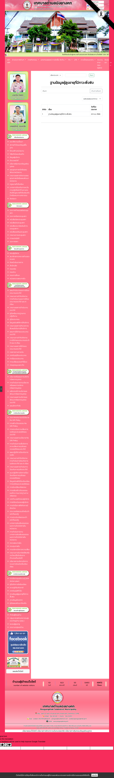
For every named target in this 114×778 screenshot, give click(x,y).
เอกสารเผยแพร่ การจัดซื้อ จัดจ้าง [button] (53, 59)
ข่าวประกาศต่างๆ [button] (18, 59)
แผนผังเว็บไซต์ (18, 671)
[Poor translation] (8, 744)
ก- (110, 65)
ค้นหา (91, 75)
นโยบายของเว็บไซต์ (29, 731)
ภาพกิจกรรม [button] (33, 59)
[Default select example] (92, 99)
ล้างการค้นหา (96, 91)
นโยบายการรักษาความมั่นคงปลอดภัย (51, 731)
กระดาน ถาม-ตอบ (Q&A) (100, 63)
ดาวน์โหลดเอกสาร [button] (87, 59)
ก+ (111, 62)
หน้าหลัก (8, 61)
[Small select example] (56, 75)
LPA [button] (76, 59)
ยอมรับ (94, 775)
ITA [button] (69, 59)
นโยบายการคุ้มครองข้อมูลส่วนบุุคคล (79, 731)
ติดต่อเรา (107, 61)
